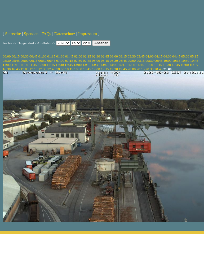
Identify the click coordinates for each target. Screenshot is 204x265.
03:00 (114, 56)
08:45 (123, 61)
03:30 (132, 56)
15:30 (167, 65)
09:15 (141, 61)
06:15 (33, 61)
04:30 (167, 56)
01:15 (51, 56)
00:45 (33, 56)
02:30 (96, 56)
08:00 (96, 61)
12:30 (60, 65)
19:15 (105, 69)
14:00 (113, 65)
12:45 (69, 65)
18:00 (60, 69)
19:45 (123, 69)
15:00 (149, 65)
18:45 (87, 69)
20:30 (149, 69)
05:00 (185, 56)
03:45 (141, 56)
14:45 (140, 65)
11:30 (24, 65)
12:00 (42, 65)
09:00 (132, 61)
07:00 (60, 61)
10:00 (167, 61)
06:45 (51, 61)
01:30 (60, 56)
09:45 (158, 61)
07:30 (78, 61)
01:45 (69, 56)
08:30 (114, 61)
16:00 (185, 65)
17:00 (24, 69)
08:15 (105, 61)
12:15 (51, 65)
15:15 (158, 65)
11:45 (33, 65)
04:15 (158, 56)
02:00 (78, 56)
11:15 (15, 65)
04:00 (149, 56)
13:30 (95, 65)
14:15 (122, 65)
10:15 (176, 61)
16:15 (194, 65)
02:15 (87, 56)
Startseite (13, 34)
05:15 (194, 56)
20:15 (141, 69)
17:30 (42, 69)
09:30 (149, 61)
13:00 (78, 65)
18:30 (78, 69)
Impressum (87, 34)
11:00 (7, 65)
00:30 (24, 56)
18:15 (69, 69)
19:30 (114, 69)
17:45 (51, 69)
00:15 (16, 56)
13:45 (104, 65)
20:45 (158, 69)
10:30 (185, 61)
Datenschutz (64, 34)
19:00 (96, 69)
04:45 (176, 56)
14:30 (131, 65)
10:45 (194, 61)
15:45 (176, 65)
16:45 (16, 69)
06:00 (24, 61)
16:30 (7, 69)
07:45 (87, 61)
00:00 (7, 56)
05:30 (7, 61)
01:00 (42, 56)
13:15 (86, 65)
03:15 (123, 56)
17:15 (33, 69)
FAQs (46, 34)
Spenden (31, 34)
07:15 (69, 61)
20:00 (132, 69)
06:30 (42, 61)
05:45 (16, 61)
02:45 (105, 56)
